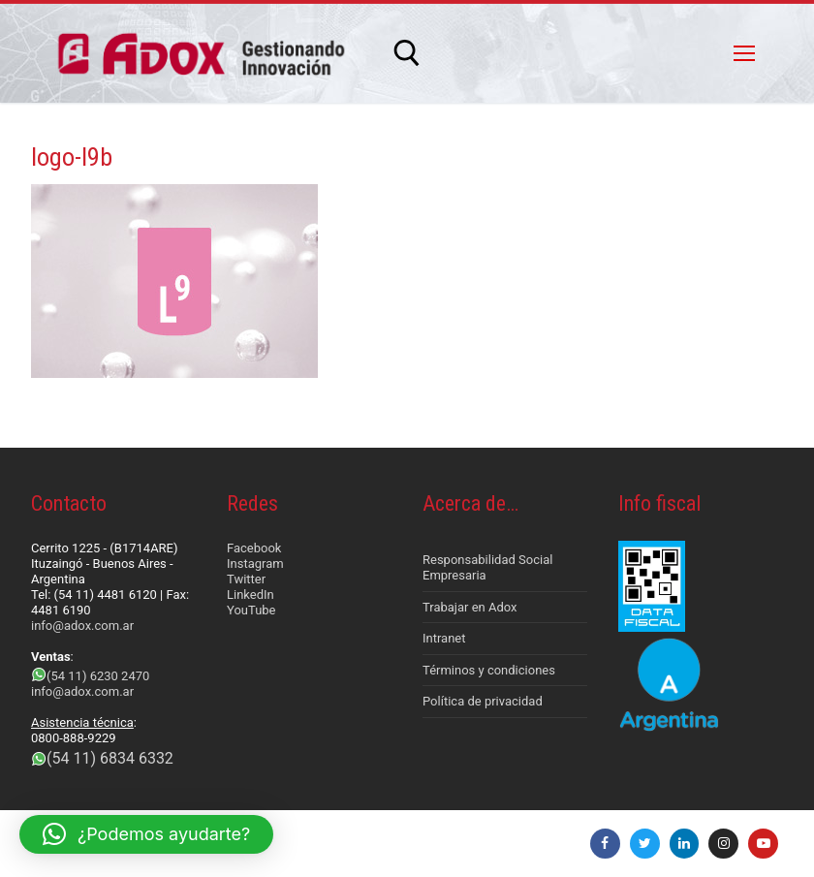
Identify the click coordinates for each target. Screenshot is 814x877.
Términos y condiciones (489, 670)
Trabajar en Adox (470, 607)
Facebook (254, 548)
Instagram (255, 563)
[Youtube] (763, 844)
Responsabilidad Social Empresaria (487, 567)
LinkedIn (250, 594)
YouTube (251, 610)
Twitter (246, 579)
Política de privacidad (483, 701)
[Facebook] (605, 844)
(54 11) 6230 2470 (98, 676)
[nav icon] (744, 53)
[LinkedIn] (685, 844)
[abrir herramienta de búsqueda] (407, 53)
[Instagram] (723, 844)
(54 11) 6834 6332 (110, 758)
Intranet (444, 638)
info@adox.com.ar (82, 625)
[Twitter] (645, 844)
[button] (146, 834)
